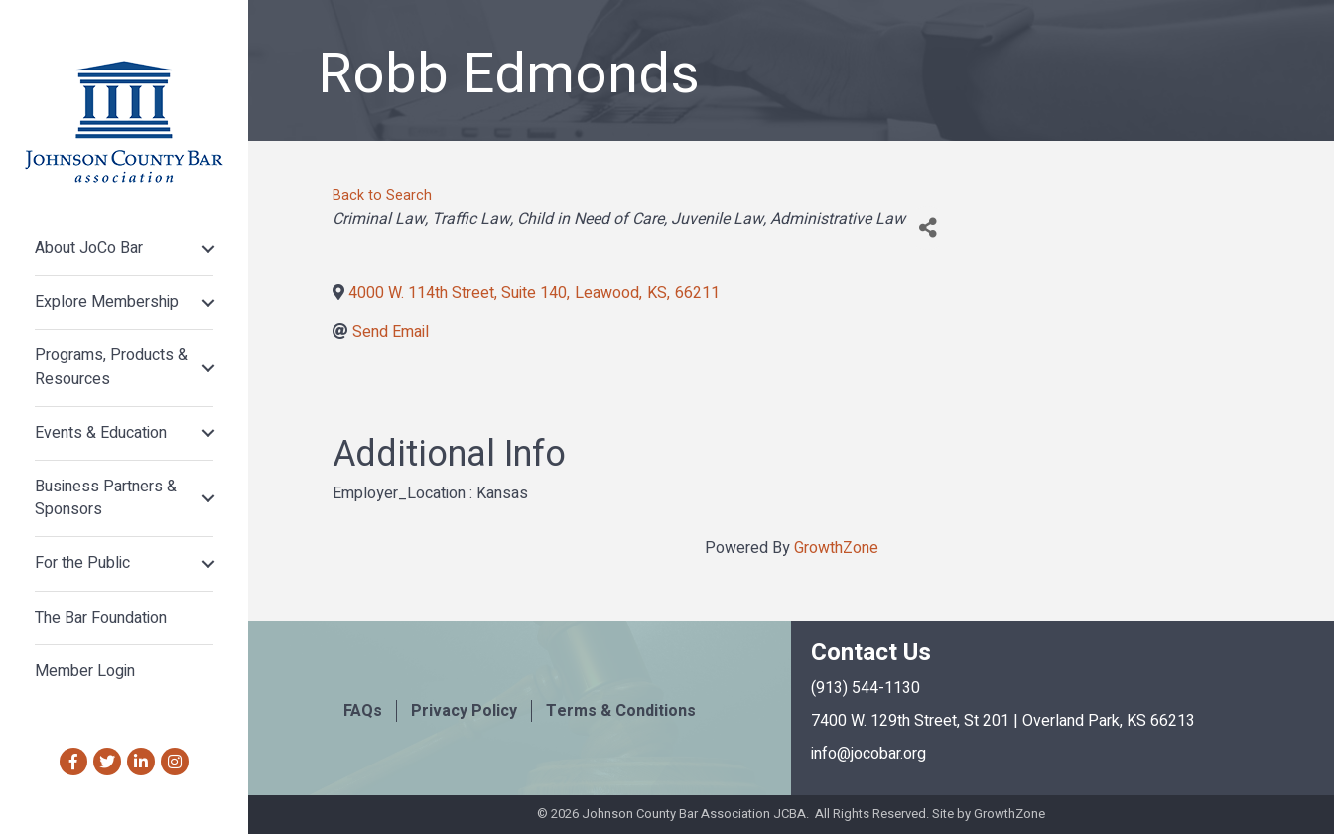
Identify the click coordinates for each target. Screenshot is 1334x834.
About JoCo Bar (89, 248)
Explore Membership (107, 302)
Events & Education (101, 433)
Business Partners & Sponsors (106, 498)
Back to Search (382, 195)
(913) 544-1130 (865, 688)
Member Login (85, 671)
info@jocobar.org (868, 753)
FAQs (362, 711)
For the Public (82, 563)
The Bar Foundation (101, 617)
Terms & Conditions (621, 711)
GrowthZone (836, 548)
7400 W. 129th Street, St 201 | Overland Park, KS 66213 (1003, 721)
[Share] (927, 228)
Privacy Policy (464, 711)
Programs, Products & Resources (111, 367)
